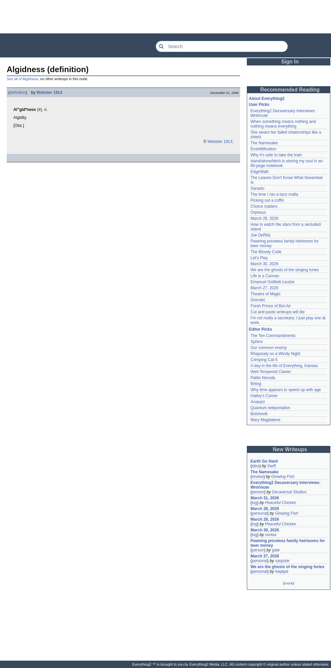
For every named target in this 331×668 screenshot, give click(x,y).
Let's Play (259, 258)
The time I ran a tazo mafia (274, 194)
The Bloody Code (266, 251)
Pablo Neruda (263, 377)
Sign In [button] (290, 61)
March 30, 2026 (264, 264)
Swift (271, 466)
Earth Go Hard (264, 461)
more (288, 583)
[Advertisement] (165, 17)
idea (256, 466)
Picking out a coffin (267, 200)
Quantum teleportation (270, 407)
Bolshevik (259, 413)
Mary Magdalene (265, 420)
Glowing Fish (282, 476)
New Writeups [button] (290, 449)
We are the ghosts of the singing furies (285, 270)
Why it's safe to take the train (276, 155)
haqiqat (281, 571)
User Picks (259, 104)
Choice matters (264, 206)
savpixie (282, 560)
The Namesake (264, 143)
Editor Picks (260, 329)
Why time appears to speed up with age (286, 389)
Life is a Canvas (265, 276)
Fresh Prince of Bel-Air (271, 306)
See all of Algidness (22, 79)
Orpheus (258, 212)
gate (276, 550)
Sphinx (257, 341)
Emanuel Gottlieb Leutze (272, 282)
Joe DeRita (260, 235)
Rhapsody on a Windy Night (275, 353)
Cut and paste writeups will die (278, 312)
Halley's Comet (264, 395)
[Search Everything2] (222, 46)
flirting (256, 383)
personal (259, 513)
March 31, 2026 (265, 498)
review (258, 476)
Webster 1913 (49, 92)
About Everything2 (267, 98)
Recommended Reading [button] (290, 90)
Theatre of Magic (266, 294)
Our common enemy (269, 347)
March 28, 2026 (264, 218)
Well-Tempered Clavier (271, 371)
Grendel (258, 300)
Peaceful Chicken (280, 502)
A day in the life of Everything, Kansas (284, 365)
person (258, 492)
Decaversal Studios (289, 492)
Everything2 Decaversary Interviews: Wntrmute (285, 485)
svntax (271, 534)
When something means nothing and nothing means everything (283, 124)
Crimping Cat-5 (264, 359)
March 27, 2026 (264, 288)
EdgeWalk (260, 171)
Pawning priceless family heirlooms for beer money (288, 543)
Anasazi (258, 401)
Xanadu (257, 188)
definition (18, 92)
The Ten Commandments (273, 335)
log (254, 502)
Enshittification (263, 149)
